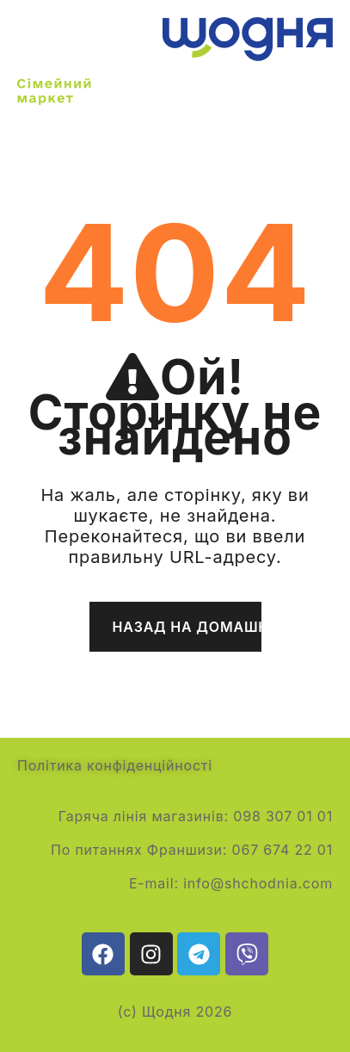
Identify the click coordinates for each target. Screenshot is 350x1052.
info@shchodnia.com (258, 883)
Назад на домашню (187, 626)
